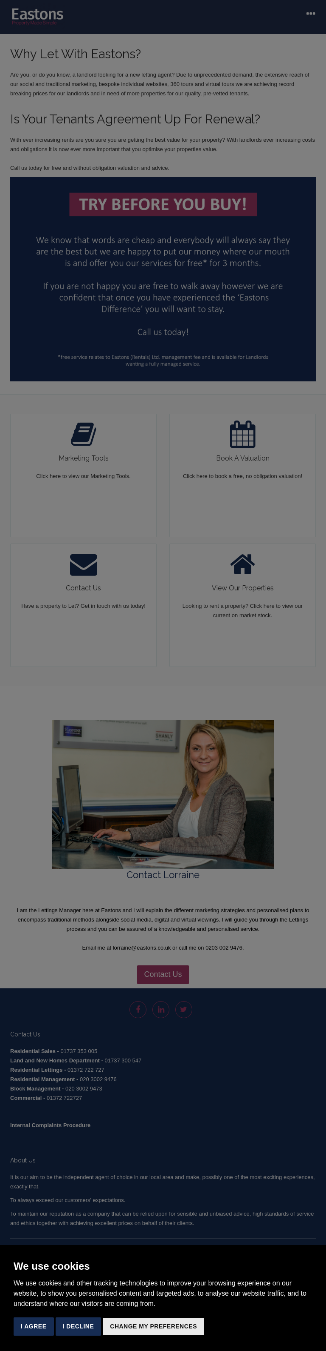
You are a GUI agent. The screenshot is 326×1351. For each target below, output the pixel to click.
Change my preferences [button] (153, 1326)
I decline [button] (78, 1326)
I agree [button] (34, 1326)
